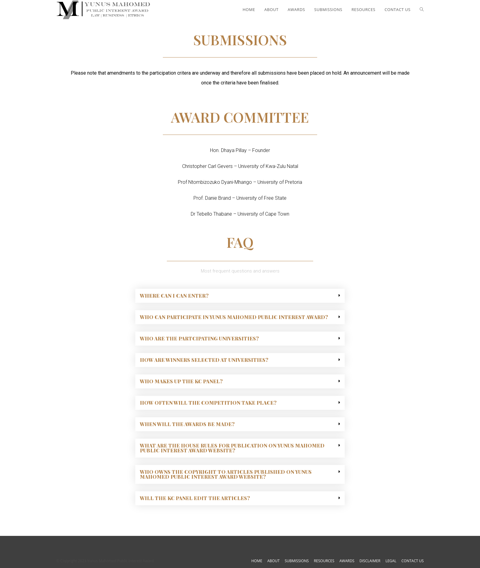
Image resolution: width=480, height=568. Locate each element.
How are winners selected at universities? (204, 360)
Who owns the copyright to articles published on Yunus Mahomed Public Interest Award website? (226, 474)
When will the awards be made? (187, 424)
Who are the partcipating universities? (199, 338)
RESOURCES (324, 560)
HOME (256, 560)
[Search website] (421, 9)
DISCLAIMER (369, 560)
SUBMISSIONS (297, 560)
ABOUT (273, 560)
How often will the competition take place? (208, 402)
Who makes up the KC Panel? (181, 381)
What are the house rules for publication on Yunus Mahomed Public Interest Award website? (232, 448)
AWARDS (346, 560)
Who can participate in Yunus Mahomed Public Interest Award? (234, 317)
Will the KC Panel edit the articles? (195, 498)
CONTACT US (412, 560)
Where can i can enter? (174, 295)
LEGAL (390, 560)
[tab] (240, 296)
